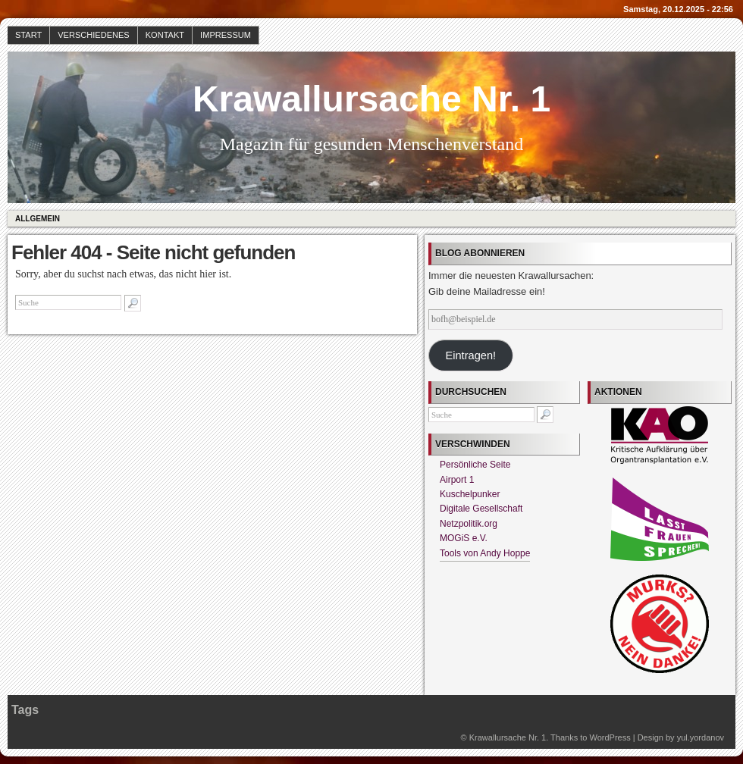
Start (28, 34)
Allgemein (37, 218)
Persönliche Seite (475, 464)
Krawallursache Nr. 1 (371, 99)
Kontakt (165, 34)
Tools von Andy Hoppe (485, 553)
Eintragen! (470, 355)
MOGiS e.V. (463, 538)
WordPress (609, 737)
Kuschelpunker (470, 494)
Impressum (225, 34)
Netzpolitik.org (468, 523)
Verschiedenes (94, 34)
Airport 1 (457, 479)
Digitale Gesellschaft (481, 508)
